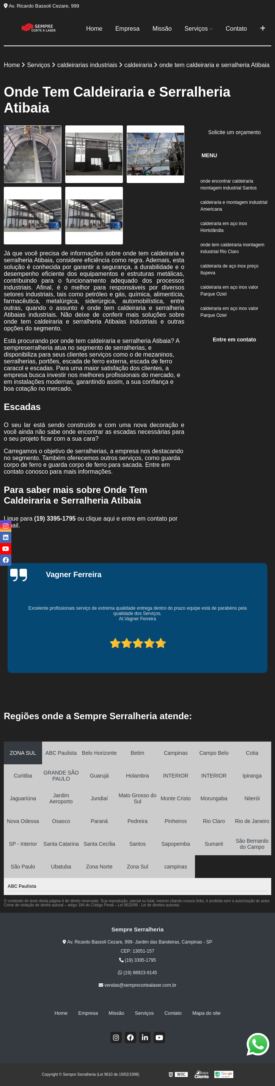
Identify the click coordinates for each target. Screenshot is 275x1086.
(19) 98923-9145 (137, 972)
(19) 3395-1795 (55, 518)
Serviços (196, 28)
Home (94, 28)
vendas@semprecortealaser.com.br (137, 985)
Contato (236, 28)
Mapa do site (206, 1013)
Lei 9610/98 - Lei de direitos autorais (148, 905)
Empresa (127, 28)
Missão (162, 28)
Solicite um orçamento (234, 132)
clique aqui (100, 518)
